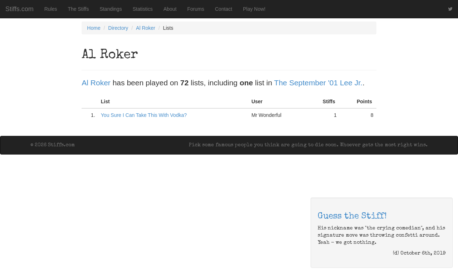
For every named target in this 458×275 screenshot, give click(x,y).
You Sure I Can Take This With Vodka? (144, 115)
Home (93, 28)
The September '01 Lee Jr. (318, 83)
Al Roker (145, 28)
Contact (223, 9)
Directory (118, 28)
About (170, 9)
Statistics (143, 9)
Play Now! (254, 9)
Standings (110, 9)
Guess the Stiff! (352, 216)
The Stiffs (78, 9)
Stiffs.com (19, 9)
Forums (195, 9)
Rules (50, 9)
